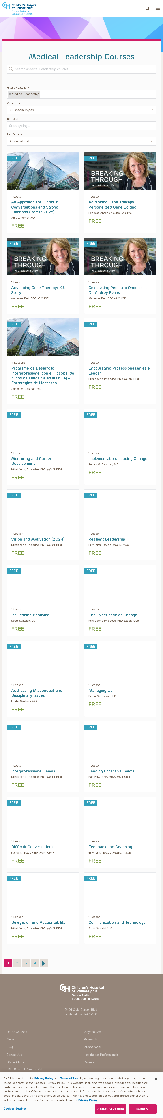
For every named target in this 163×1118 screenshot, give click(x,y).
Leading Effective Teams (111, 771)
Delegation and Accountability (38, 922)
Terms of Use (69, 1082)
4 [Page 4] (36, 962)
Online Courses (17, 1032)
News (11, 1039)
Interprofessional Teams (33, 771)
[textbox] (57, 94)
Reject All (142, 1112)
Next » (44, 963)
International (92, 1047)
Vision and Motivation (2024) (38, 539)
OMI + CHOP (16, 1062)
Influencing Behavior (30, 615)
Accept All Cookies (110, 1112)
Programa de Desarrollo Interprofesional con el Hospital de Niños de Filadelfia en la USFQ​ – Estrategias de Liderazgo (42, 375)
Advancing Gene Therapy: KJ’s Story (38, 290)
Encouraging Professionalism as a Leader (119, 370)
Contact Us (14, 1055)
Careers (89, 1062)
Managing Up (100, 690)
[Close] (156, 1082)
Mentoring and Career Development (31, 461)
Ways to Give (93, 1032)
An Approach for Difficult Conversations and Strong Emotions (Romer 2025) (34, 207)
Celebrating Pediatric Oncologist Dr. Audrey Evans (117, 290)
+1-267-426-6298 (30, 1069)
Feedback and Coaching (110, 847)
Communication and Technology (117, 922)
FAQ (10, 1047)
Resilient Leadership (106, 539)
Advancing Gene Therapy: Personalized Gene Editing (112, 204)
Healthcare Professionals (101, 1055)
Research (90, 1039)
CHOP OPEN (20, 8)
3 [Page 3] (27, 962)
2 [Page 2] (18, 962)
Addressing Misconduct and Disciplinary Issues (36, 693)
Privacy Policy (43, 1082)
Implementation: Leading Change (117, 458)
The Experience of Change (112, 615)
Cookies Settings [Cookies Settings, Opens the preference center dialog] (15, 1112)
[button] (157, 8)
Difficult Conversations (32, 847)
